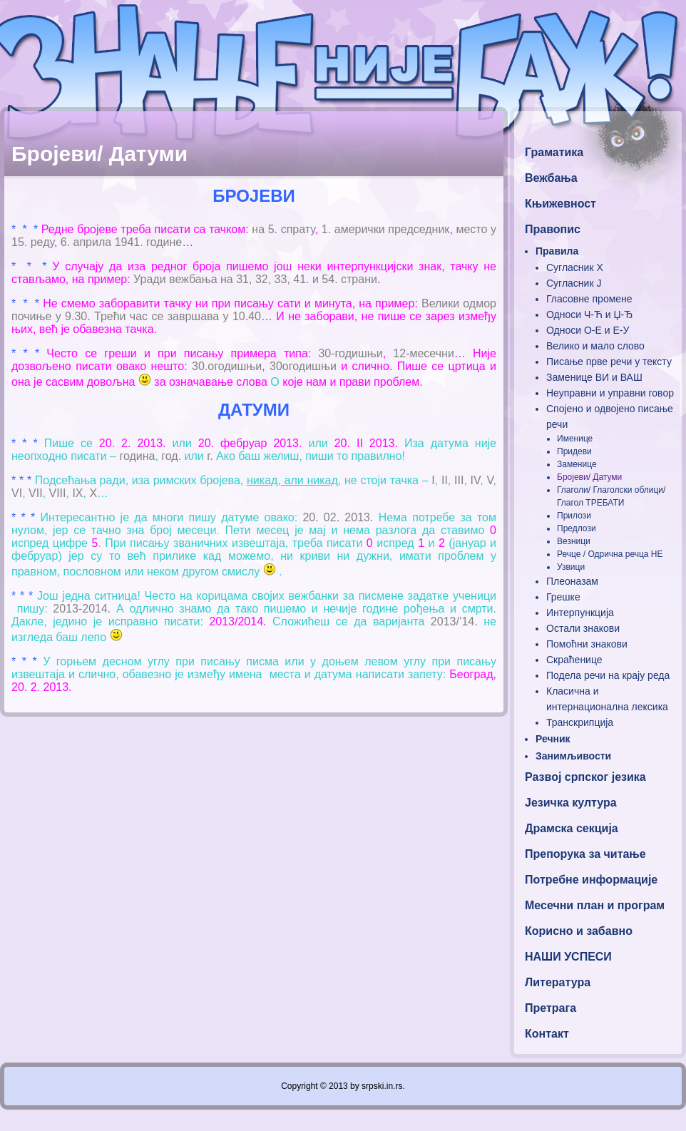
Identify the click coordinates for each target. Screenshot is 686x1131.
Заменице (577, 464)
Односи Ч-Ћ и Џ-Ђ (589, 314)
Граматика (554, 152)
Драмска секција (571, 828)
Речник (553, 738)
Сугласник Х (574, 267)
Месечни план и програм (595, 905)
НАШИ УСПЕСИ (568, 957)
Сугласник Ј (573, 283)
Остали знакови (583, 628)
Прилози (574, 516)
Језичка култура (571, 803)
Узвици (571, 567)
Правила (557, 251)
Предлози (576, 528)
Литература (557, 982)
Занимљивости (573, 756)
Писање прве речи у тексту (609, 361)
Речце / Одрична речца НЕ (610, 554)
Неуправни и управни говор (610, 393)
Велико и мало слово (595, 346)
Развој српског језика (585, 777)
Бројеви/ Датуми (589, 477)
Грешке (563, 597)
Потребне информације (591, 880)
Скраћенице (574, 659)
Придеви (574, 451)
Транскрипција (579, 722)
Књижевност (560, 204)
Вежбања (551, 178)
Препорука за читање (585, 854)
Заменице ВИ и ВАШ (594, 377)
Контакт (547, 1034)
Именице (575, 439)
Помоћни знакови (587, 644)
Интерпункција (580, 612)
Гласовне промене (589, 298)
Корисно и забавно (579, 931)
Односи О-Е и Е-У (587, 330)
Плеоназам (572, 581)
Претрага (550, 1008)
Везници (573, 541)
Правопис (552, 229)
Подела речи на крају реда (608, 675)
